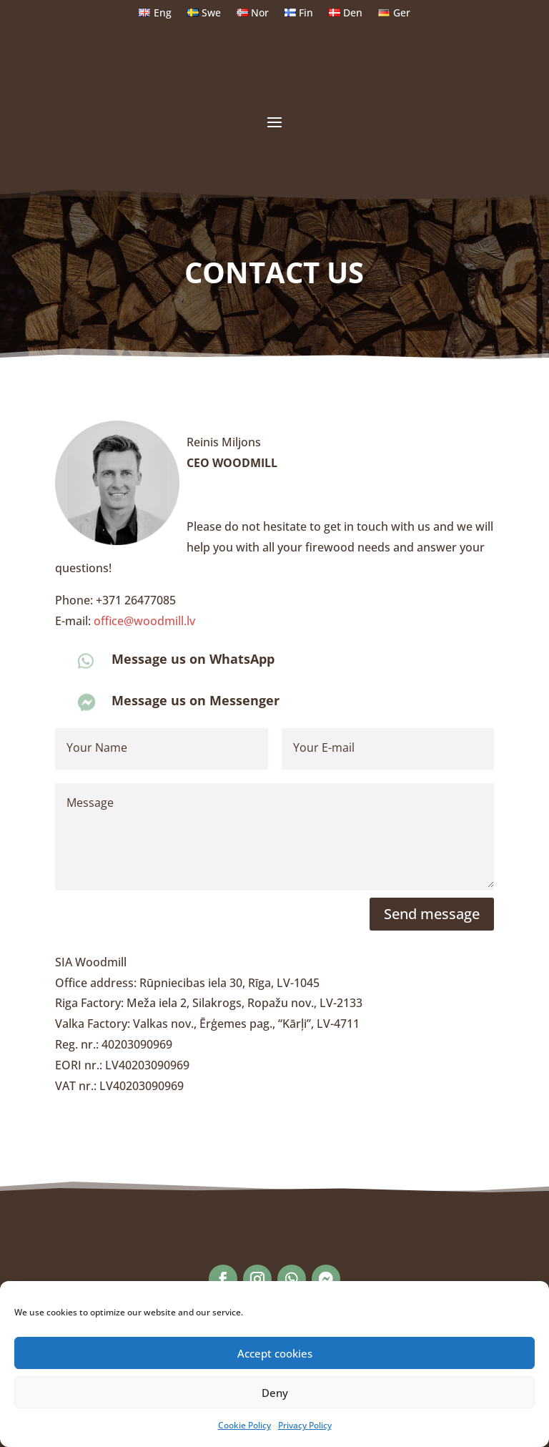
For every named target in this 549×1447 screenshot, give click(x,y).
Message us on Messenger (196, 700)
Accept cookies (274, 1353)
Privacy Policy (305, 1425)
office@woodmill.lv (144, 621)
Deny (275, 1392)
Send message (432, 913)
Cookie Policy (244, 1425)
